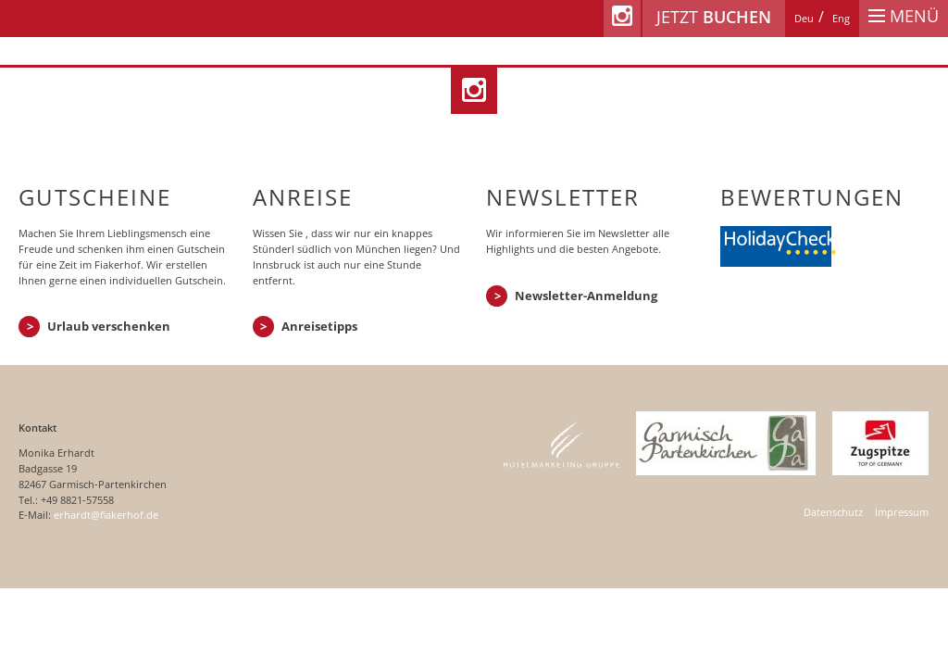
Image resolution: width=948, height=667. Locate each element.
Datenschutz (833, 512)
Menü (903, 16)
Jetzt (713, 17)
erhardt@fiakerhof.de (106, 515)
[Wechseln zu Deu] (804, 18)
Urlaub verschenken (108, 326)
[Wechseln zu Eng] (841, 18)
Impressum (902, 512)
